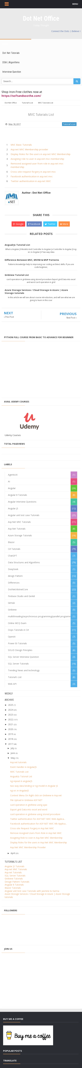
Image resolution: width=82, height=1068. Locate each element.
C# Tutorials (14, 548)
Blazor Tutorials (13, 887)
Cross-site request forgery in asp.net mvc (33, 171)
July (12, 748)
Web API (12, 683)
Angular (12, 488)
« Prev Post (9, 317)
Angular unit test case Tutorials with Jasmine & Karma (32, 890)
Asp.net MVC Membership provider (29, 149)
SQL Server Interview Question (23, 656)
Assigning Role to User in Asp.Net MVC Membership (36, 837)
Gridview (12, 609)
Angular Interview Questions (22, 501)
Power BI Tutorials (17, 643)
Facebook (34, 223)
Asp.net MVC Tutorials (16, 869)
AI (9, 481)
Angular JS (13, 508)
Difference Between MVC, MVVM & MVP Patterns (32, 259)
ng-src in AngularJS (19, 790)
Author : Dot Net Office (36, 192)
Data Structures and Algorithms (24, 562)
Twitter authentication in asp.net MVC (31, 181)
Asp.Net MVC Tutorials (19, 521)
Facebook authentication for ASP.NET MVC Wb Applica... (38, 823)
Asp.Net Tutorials (16, 528)
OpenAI (11, 636)
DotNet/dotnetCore (18, 589)
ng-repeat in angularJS (21, 781)
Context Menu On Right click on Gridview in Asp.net (36, 795)
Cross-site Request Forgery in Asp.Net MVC (32, 828)
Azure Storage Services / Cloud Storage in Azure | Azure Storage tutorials (36, 291)
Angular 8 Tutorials (17, 494)
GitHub (11, 602)
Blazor (11, 542)
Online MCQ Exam (17, 623)
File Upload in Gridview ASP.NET (26, 800)
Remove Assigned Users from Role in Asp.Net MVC (36, 833)
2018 (10, 738)
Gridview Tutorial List (17, 274)
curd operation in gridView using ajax (28, 804)
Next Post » (72, 317)
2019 (10, 734)
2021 (10, 724)
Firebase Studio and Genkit (21, 596)
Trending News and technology (24, 670)
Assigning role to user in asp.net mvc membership (37, 158)
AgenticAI (12, 474)
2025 (10, 704)
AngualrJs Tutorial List (17, 244)
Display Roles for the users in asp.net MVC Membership (40, 154)
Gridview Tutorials (14, 878)
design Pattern (15, 575)
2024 (10, 709)
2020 (10, 729)
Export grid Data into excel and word (28, 809)
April (13, 853)
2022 (10, 719)
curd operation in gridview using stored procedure (35, 814)
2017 (10, 743)
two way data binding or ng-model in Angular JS (34, 785)
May (13, 757)
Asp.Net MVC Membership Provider (28, 847)
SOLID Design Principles (20, 650)
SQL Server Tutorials (18, 663)
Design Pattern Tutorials (17, 881)
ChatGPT (12, 555)
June (13, 753)
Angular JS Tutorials (14, 866)
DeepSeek (13, 569)
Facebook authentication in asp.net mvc (32, 176)
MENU (75, 4)
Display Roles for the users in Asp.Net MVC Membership (38, 842)
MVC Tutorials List (19, 771)
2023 (10, 714)
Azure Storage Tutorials (20, 535)
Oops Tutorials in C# (18, 629)
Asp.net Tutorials (13, 872)
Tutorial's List (69, 124)
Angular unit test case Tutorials (23, 515)
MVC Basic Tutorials (21, 144)
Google (18, 223)
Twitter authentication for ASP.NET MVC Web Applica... (37, 818)
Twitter (50, 223)
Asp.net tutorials (18, 762)
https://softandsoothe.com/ (21, 96)
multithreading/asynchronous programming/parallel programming (41, 616)
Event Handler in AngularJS (23, 767)
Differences (14, 582)
